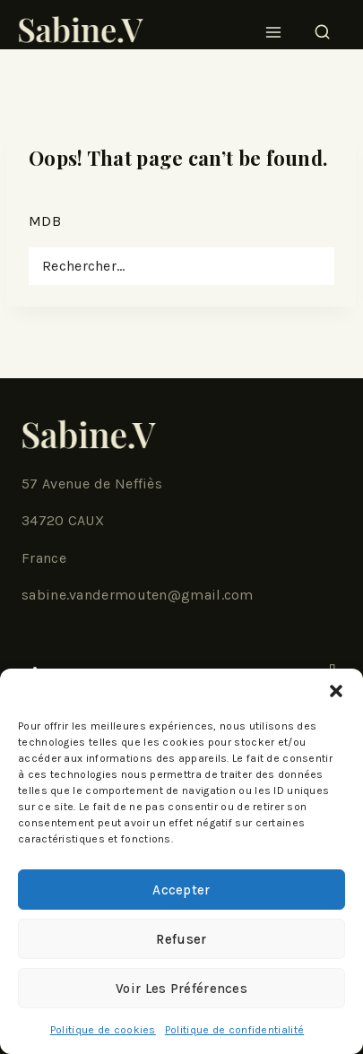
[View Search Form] (322, 26)
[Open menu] (273, 27)
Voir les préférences (181, 989)
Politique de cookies (103, 1030)
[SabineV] (80, 27)
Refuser (181, 939)
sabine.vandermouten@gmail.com (138, 594)
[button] (336, 691)
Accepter (181, 890)
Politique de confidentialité (234, 1030)
